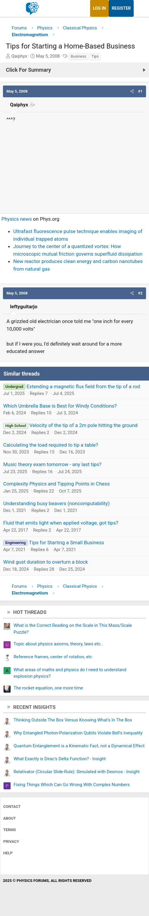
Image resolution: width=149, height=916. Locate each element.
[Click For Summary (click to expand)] (74, 70)
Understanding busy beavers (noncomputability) (56, 503)
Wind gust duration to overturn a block (45, 562)
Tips (95, 56)
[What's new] (139, 8)
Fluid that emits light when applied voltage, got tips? (60, 523)
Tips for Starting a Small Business (66, 542)
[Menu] (11, 8)
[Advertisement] (74, 166)
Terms (9, 830)
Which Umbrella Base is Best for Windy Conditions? (60, 406)
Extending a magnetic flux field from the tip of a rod (83, 386)
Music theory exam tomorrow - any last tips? (52, 464)
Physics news (16, 219)
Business (78, 56)
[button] (132, 91)
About (9, 818)
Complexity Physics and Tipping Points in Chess (56, 484)
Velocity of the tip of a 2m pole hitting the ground (83, 425)
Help (8, 853)
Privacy (11, 841)
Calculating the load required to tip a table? (50, 445)
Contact (12, 806)
